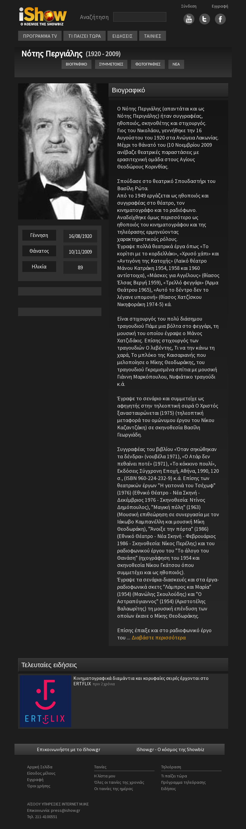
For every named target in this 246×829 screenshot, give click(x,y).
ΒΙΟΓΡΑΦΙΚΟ (76, 64)
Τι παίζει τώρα (174, 776)
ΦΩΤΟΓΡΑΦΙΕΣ (147, 64)
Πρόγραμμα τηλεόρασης (183, 782)
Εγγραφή (220, 6)
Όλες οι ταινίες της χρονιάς (119, 782)
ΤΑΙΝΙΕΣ (152, 36)
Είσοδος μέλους (41, 773)
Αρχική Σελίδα (40, 767)
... (156, 637)
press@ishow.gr (65, 810)
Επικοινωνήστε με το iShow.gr (68, 749)
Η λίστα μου (104, 776)
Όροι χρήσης (38, 786)
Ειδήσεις (168, 788)
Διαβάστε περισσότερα (159, 637)
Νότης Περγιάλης (51, 53)
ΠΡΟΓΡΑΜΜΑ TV (40, 36)
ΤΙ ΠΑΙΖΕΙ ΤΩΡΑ (84, 36)
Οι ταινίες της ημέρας (113, 788)
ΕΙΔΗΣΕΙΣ (122, 36)
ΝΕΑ (176, 64)
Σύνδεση (188, 6)
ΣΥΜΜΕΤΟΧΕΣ (111, 64)
